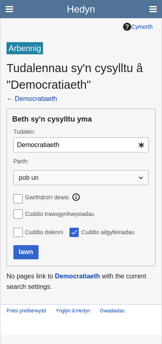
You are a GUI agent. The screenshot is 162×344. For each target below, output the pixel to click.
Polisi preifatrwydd (26, 311)
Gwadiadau (112, 311)
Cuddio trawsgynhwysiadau (59, 214)
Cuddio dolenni (44, 232)
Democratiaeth (36, 98)
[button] (76, 197)
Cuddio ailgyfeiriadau (107, 232)
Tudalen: (24, 131)
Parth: (20, 161)
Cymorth (138, 27)
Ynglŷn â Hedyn (73, 311)
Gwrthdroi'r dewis (47, 197)
